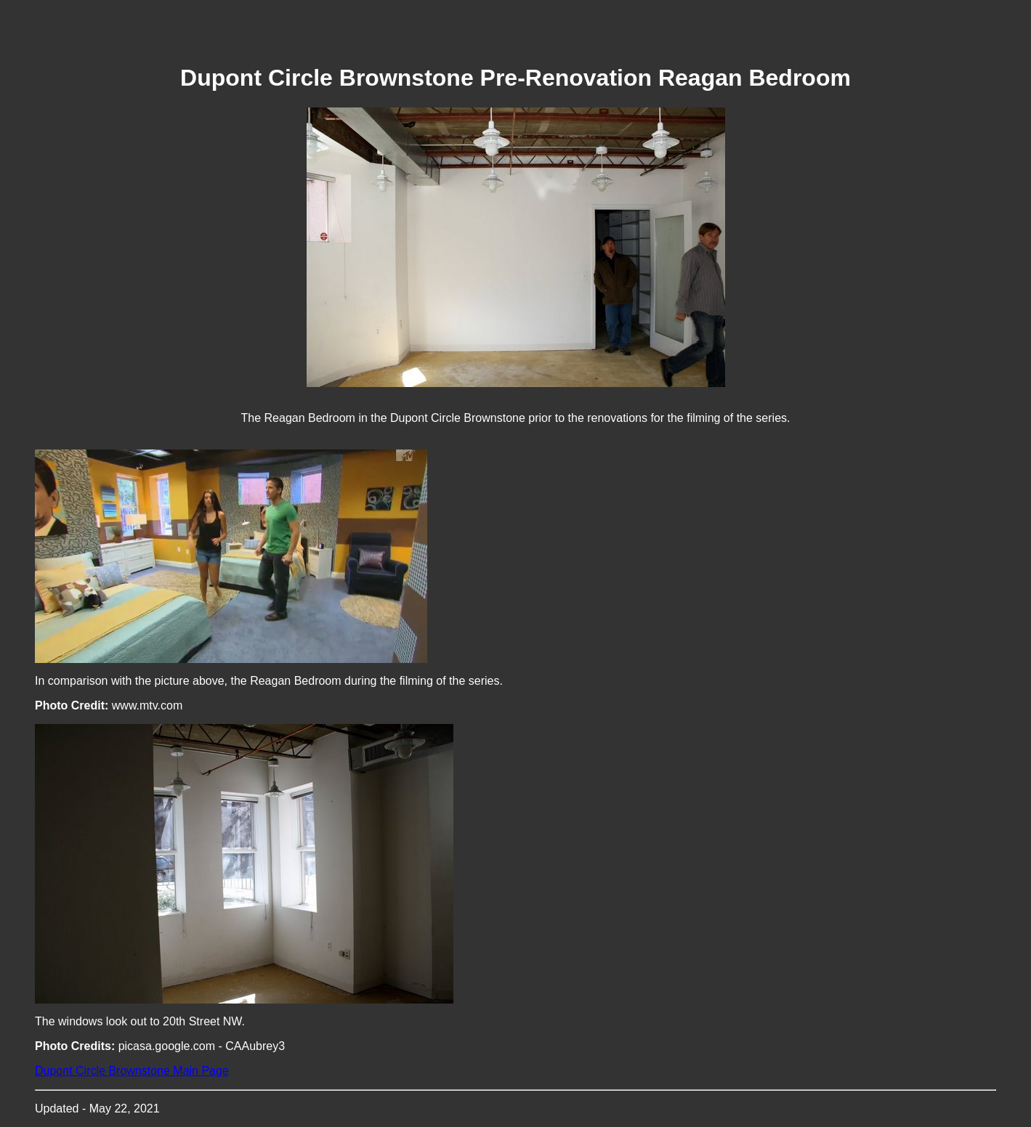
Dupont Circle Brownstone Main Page (132, 1071)
